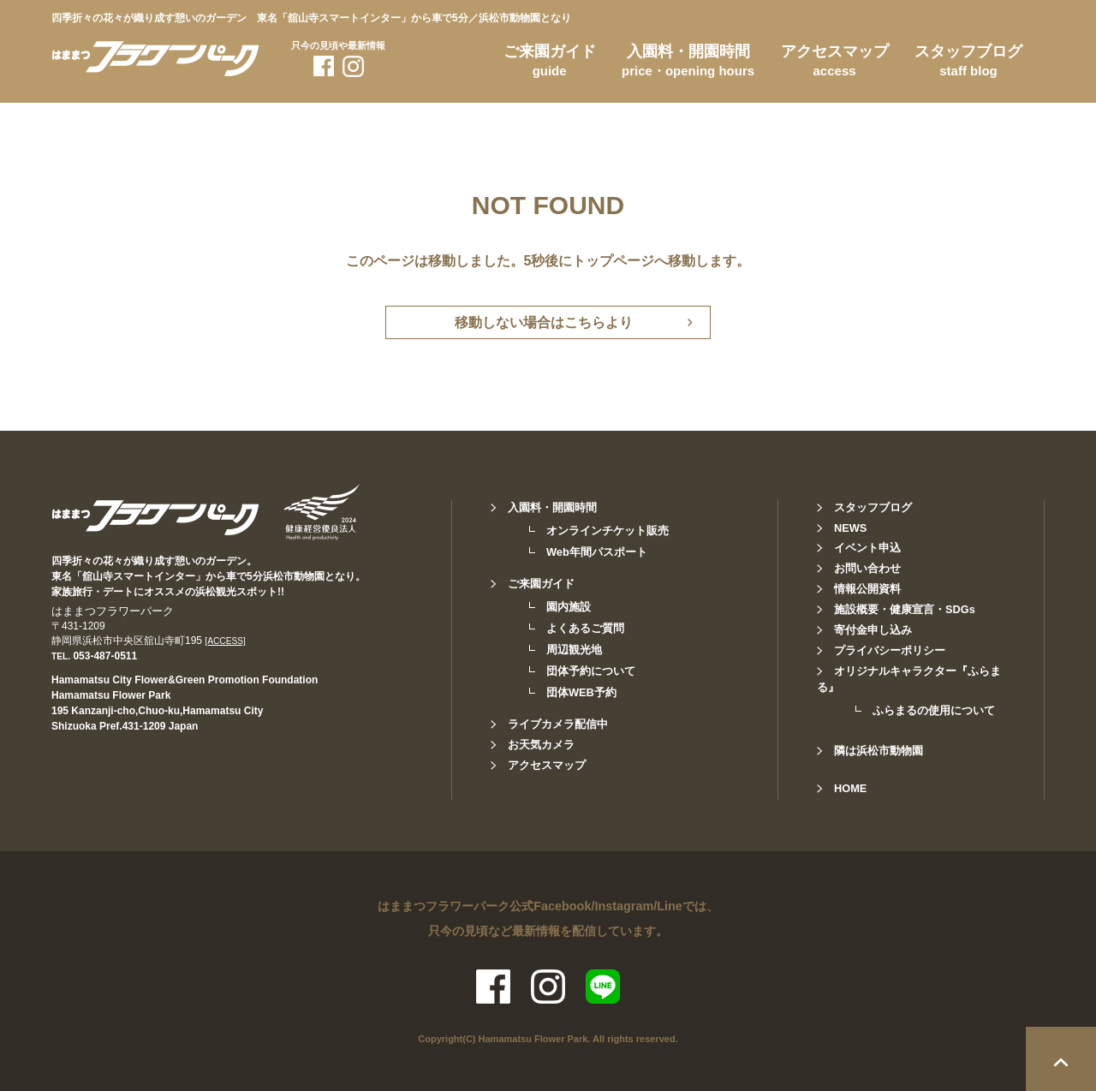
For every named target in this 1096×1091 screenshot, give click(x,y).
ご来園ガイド (549, 63)
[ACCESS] (225, 641)
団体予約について (590, 671)
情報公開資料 (867, 588)
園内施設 (568, 606)
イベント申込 (867, 547)
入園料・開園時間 (688, 63)
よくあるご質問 (585, 628)
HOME (850, 788)
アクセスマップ (835, 63)
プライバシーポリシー (889, 650)
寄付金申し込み (873, 629)
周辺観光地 (574, 649)
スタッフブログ (968, 63)
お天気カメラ (541, 744)
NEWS (850, 528)
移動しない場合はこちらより (544, 322)
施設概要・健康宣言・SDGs (904, 609)
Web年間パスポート (596, 552)
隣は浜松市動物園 (878, 750)
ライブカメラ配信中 (558, 724)
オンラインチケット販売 (607, 530)
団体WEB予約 (581, 692)
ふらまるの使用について (934, 710)
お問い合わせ (867, 568)
